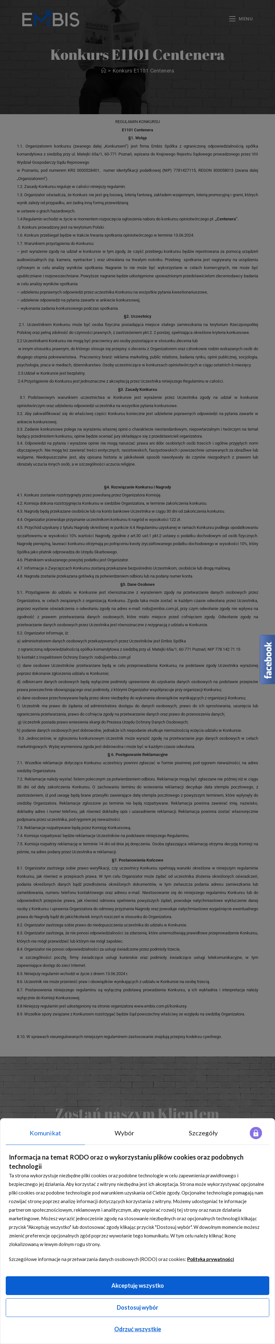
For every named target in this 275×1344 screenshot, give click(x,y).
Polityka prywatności (210, 1259)
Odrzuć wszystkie (137, 1329)
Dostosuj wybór (137, 1307)
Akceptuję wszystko (137, 1285)
